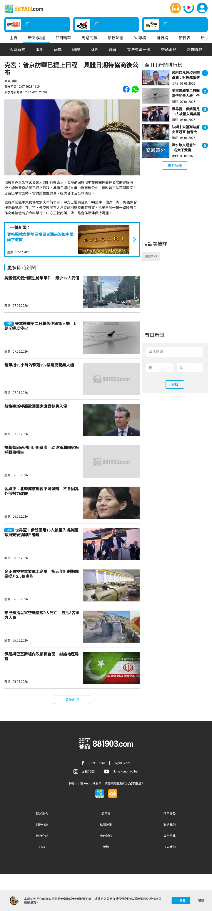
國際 (10, 252)
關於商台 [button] (42, 851)
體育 (175, 138)
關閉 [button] (201, 900)
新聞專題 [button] (195, 49)
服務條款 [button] (42, 862)
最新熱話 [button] (115, 38)
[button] (175, 8)
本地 (175, 83)
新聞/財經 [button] (36, 38)
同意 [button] (182, 900)
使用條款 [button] (170, 851)
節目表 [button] (184, 38)
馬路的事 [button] (89, 38)
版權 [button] (106, 884)
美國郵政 (151, 259)
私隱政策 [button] (106, 862)
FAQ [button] (42, 884)
